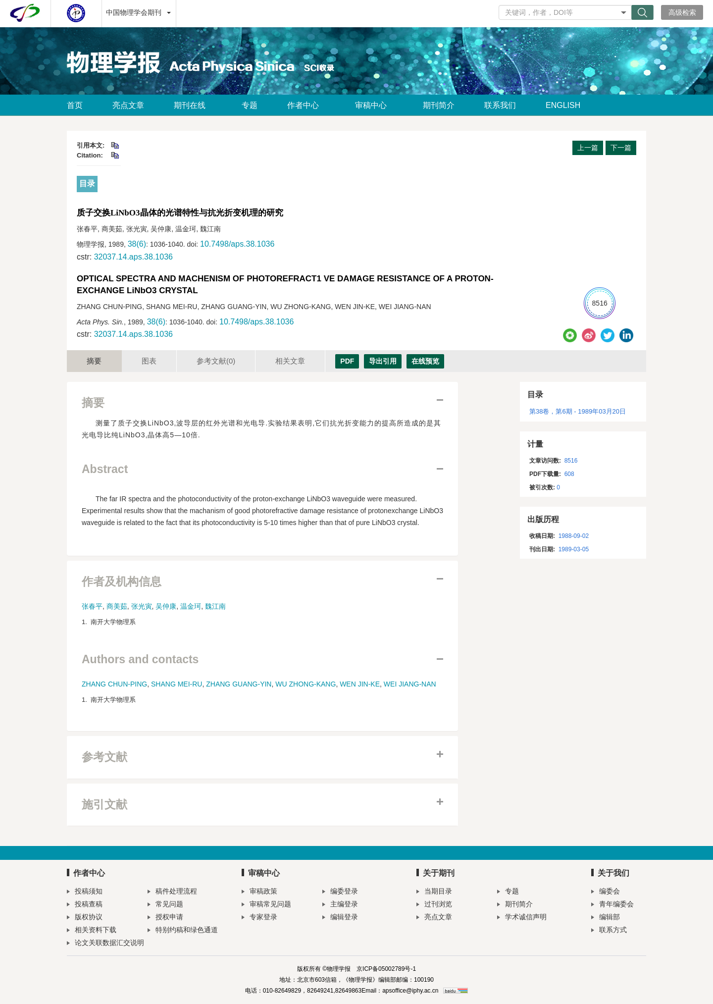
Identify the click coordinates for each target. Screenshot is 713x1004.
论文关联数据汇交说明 (105, 944)
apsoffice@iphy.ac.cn (410, 990)
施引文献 (104, 804)
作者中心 (306, 105)
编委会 (605, 892)
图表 (149, 361)
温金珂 (190, 606)
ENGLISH (563, 105)
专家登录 (259, 918)
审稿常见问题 (266, 905)
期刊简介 (439, 105)
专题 (249, 105)
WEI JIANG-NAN (410, 684)
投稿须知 (84, 892)
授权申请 (165, 918)
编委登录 (340, 892)
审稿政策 (259, 892)
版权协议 (84, 918)
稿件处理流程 (172, 892)
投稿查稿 (84, 905)
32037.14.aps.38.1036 (133, 257)
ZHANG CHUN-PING (114, 684)
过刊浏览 (434, 905)
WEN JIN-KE (360, 684)
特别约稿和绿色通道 (183, 931)
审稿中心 (374, 105)
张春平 (92, 606)
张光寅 (141, 606)
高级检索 (682, 12)
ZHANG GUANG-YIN (238, 684)
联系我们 (500, 105)
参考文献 (216, 361)
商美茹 (116, 606)
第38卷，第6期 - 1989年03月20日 (577, 411)
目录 (87, 183)
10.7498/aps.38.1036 (237, 244)
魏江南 (215, 606)
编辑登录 (340, 918)
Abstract (105, 469)
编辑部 (605, 918)
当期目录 (434, 892)
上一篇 (587, 148)
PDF (347, 361)
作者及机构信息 (121, 582)
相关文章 (290, 361)
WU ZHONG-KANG (305, 684)
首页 (75, 105)
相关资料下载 (91, 931)
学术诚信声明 (522, 918)
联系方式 (609, 931)
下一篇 (621, 148)
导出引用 (383, 361)
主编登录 (340, 905)
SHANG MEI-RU (176, 684)
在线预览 (425, 361)
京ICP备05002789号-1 (386, 968)
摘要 (94, 361)
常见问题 (165, 905)
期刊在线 (193, 105)
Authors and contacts (140, 659)
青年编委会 (612, 905)
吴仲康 (165, 606)
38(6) (137, 244)
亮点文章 (128, 105)
